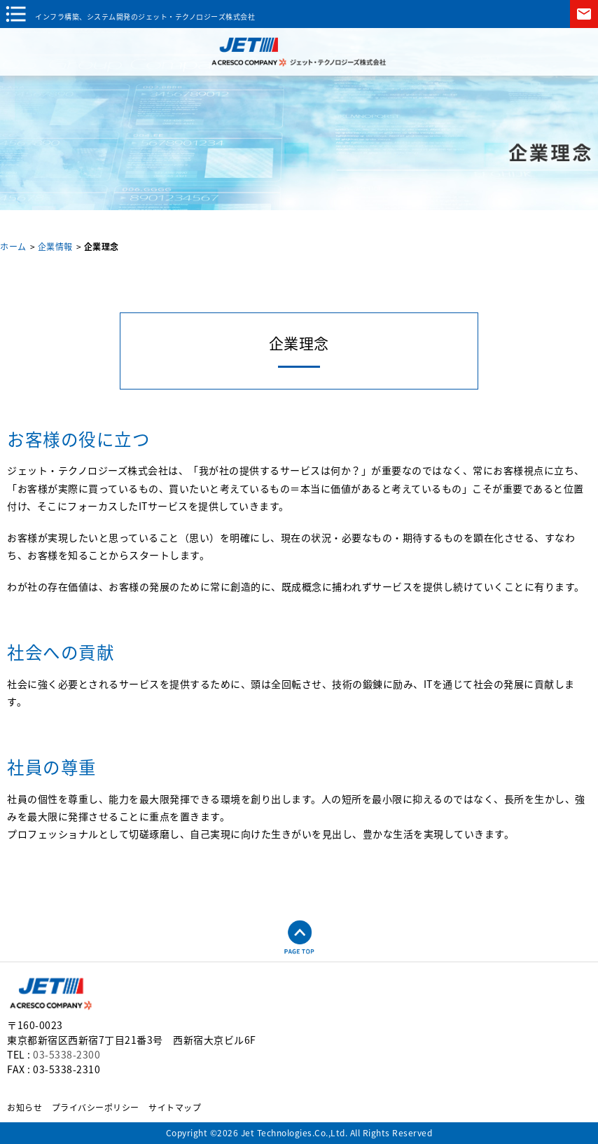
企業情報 (55, 246)
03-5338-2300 (66, 1054)
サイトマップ (174, 1107)
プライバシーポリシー (95, 1107)
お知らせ (24, 1107)
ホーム (13, 246)
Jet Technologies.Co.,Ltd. (294, 1132)
